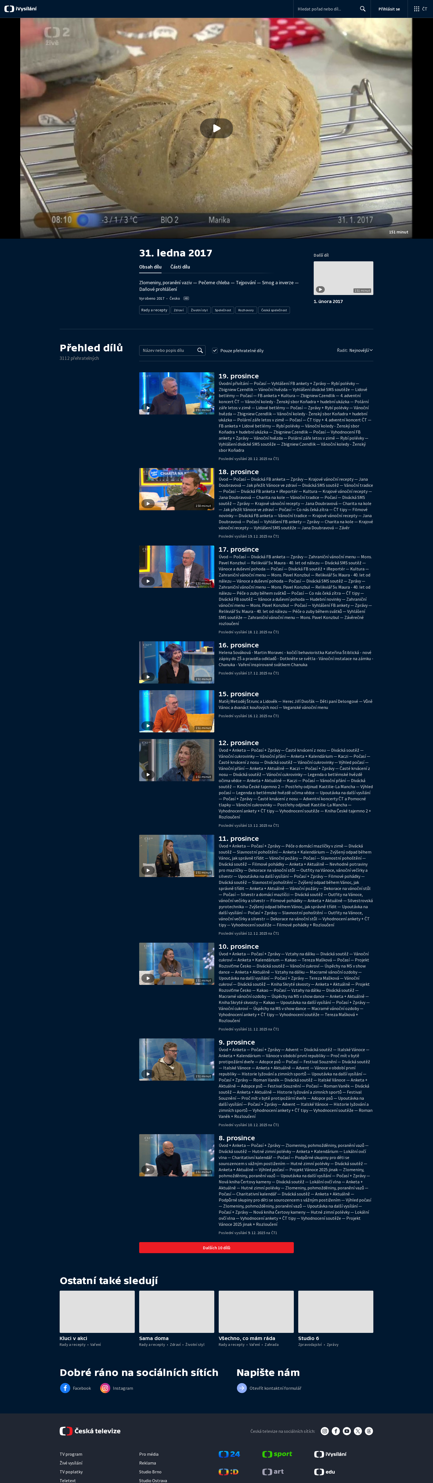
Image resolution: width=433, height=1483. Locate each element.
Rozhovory (244, 309)
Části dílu (180, 267)
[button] (216, 128)
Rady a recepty (153, 309)
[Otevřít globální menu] (420, 9)
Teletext (68, 1479)
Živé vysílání (71, 1461)
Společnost (221, 309)
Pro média (149, 1452)
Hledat (361, 11)
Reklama (147, 1461)
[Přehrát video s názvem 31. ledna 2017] (216, 128)
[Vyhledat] (200, 349)
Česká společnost (272, 309)
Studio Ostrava (153, 1479)
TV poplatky (71, 1470)
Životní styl (197, 309)
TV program (71, 1452)
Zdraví (177, 309)
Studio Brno (150, 1470)
